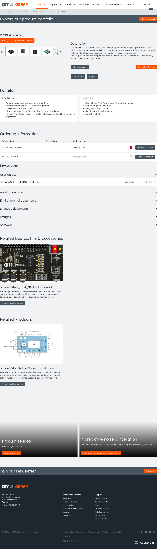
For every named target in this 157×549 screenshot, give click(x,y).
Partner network (101, 515)
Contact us (78, 76)
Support (92, 76)
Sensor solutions (21, 12)
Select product (148, 19)
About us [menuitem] (130, 4)
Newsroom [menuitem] (84, 4)
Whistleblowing (101, 519)
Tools (97, 505)
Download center (101, 502)
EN (141, 182)
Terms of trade (94, 532)
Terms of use (81, 532)
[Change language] (149, 4)
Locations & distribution (72, 508)
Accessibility (67, 515)
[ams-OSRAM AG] (15, 4)
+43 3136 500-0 (14, 505)
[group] (31, 274)
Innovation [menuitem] (70, 4)
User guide (80, 67)
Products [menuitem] (42, 4)
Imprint (105, 532)
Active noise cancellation (43, 12)
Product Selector (101, 498)
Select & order (146, 67)
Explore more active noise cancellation (101, 453)
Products (6, 12)
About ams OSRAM (71, 494)
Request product (145, 147)
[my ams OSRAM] (153, 4)
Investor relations (69, 502)
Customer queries (102, 508)
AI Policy (66, 536)
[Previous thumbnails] (2, 52)
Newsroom (66, 498)
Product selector (11, 453)
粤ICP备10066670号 (70, 541)
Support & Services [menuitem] (113, 4)
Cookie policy (116, 532)
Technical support (102, 512)
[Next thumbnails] (60, 52)
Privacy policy (68, 532)
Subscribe (150, 471)
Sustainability (68, 505)
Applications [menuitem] (55, 4)
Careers (65, 512)
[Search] (145, 4)
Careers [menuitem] (96, 4)
